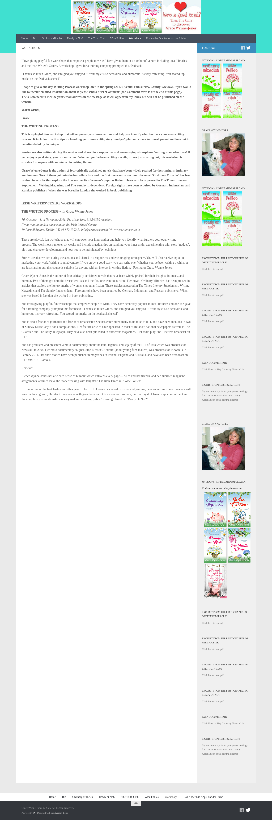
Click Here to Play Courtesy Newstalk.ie (223, 369)
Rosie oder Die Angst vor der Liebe (166, 38)
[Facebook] (243, 48)
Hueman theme (61, 813)
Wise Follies (117, 38)
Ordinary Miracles (52, 38)
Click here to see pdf (212, 269)
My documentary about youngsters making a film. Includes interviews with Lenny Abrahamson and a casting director (225, 395)
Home (24, 38)
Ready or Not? (75, 38)
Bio (35, 38)
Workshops (135, 38)
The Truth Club (96, 38)
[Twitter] (248, 48)
